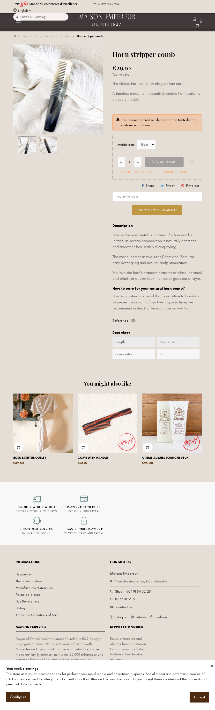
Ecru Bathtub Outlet (29, 458)
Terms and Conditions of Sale (37, 615)
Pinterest (192, 186)
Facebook (160, 617)
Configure (18, 697)
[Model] (146, 145)
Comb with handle (93, 458)
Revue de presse (28, 595)
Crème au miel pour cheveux (165, 458)
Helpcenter (24, 574)
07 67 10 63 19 (125, 599)
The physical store (29, 581)
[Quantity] (129, 162)
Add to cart (164, 162)
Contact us (124, 607)
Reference (120, 321)
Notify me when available (157, 210)
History (20, 608)
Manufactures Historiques (34, 588)
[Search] (40, 17)
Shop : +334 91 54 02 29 (133, 591)
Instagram (121, 617)
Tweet (170, 186)
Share (150, 186)
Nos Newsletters (27, 601)
